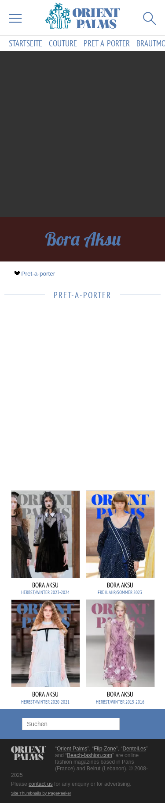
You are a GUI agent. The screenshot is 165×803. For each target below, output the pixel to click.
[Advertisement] (82, 134)
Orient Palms (72, 749)
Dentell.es (134, 749)
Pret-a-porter (107, 43)
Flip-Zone (105, 749)
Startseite (25, 43)
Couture (63, 43)
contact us (41, 784)
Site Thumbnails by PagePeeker (41, 793)
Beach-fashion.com (89, 755)
